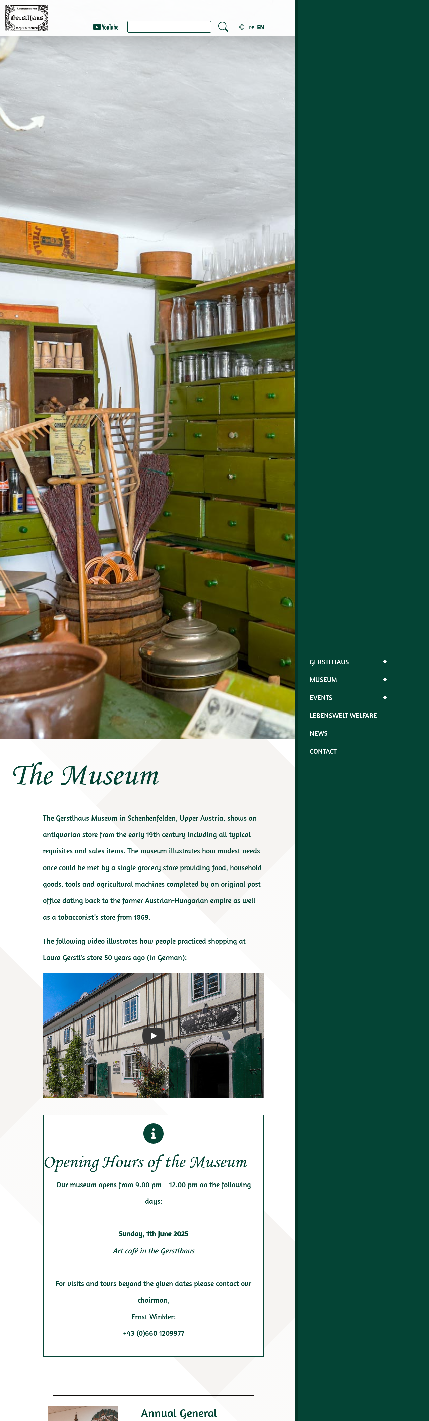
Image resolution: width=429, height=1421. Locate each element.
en (260, 27)
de (251, 27)
